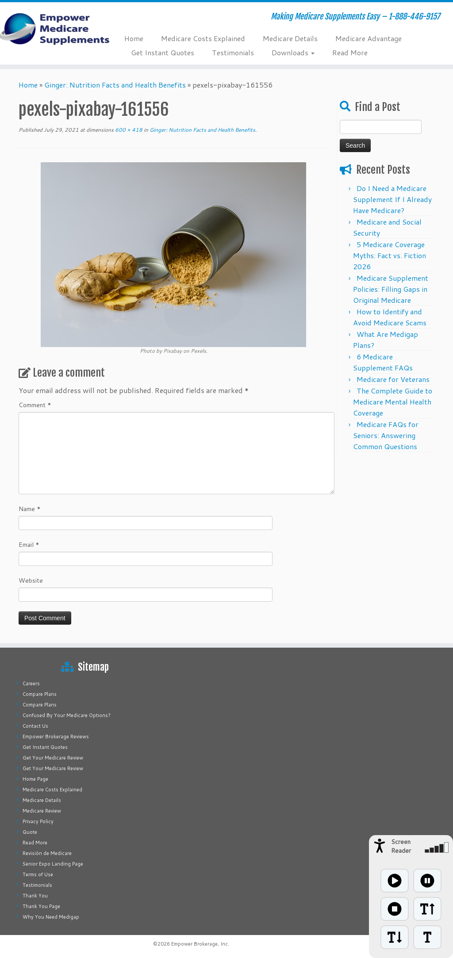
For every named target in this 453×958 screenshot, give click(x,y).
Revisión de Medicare (47, 853)
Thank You (35, 895)
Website (31, 580)
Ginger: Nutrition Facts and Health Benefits (115, 85)
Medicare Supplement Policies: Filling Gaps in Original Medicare (390, 289)
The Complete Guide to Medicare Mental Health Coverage (392, 401)
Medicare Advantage (368, 38)
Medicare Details (290, 38)
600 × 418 (128, 130)
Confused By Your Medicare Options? (67, 715)
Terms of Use (38, 874)
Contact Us (35, 725)
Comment (35, 405)
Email (29, 544)
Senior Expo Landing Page (53, 863)
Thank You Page (41, 906)
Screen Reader (401, 846)
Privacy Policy (38, 821)
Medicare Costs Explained (203, 38)
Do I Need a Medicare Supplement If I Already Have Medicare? (392, 199)
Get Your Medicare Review (53, 757)
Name (30, 508)
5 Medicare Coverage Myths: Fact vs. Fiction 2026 (389, 255)
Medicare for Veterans (393, 379)
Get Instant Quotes (162, 52)
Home (133, 38)
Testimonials (233, 52)
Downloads (293, 52)
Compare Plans (40, 694)
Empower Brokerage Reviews (56, 736)
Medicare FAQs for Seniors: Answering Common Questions (385, 435)
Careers (31, 683)
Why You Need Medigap (51, 916)
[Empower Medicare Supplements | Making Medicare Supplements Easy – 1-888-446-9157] (53, 29)
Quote (30, 832)
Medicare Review (42, 810)
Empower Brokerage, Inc (199, 943)
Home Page (35, 778)
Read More (350, 52)
